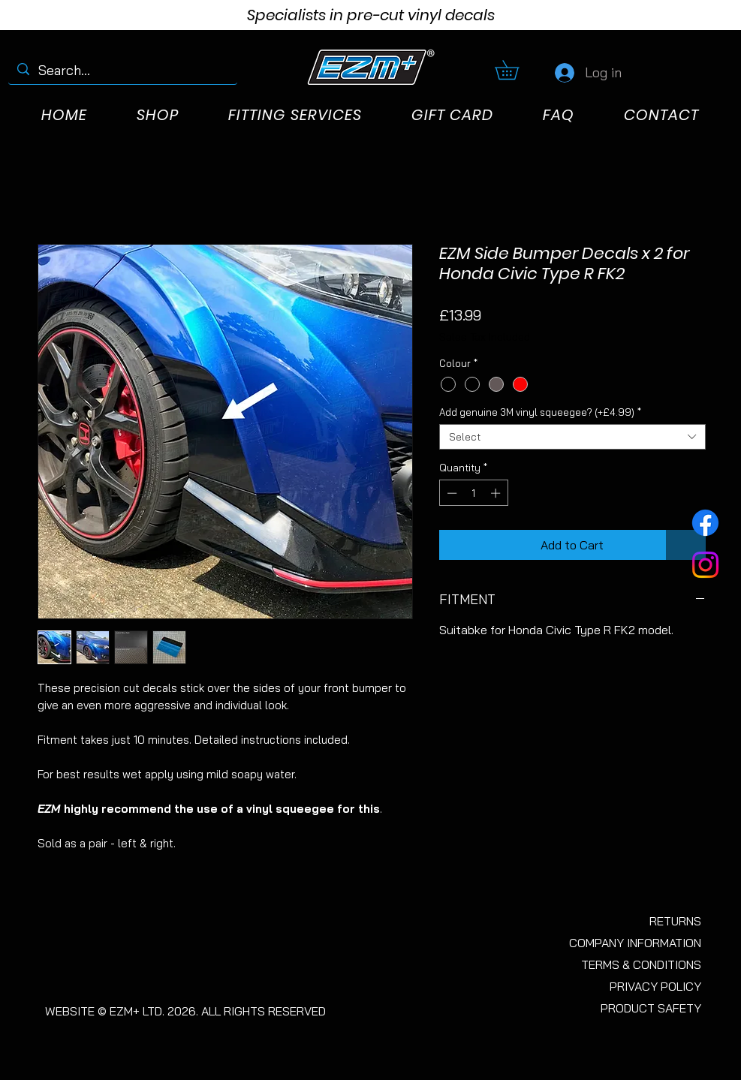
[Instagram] (705, 564)
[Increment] (497, 493)
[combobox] (572, 437)
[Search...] (122, 70)
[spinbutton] (473, 493)
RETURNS (675, 920)
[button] (516, 70)
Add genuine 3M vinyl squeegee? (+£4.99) (540, 412)
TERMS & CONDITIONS (641, 964)
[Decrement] (450, 493)
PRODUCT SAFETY (651, 1007)
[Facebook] (705, 522)
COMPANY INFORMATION (635, 942)
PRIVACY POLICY (655, 986)
